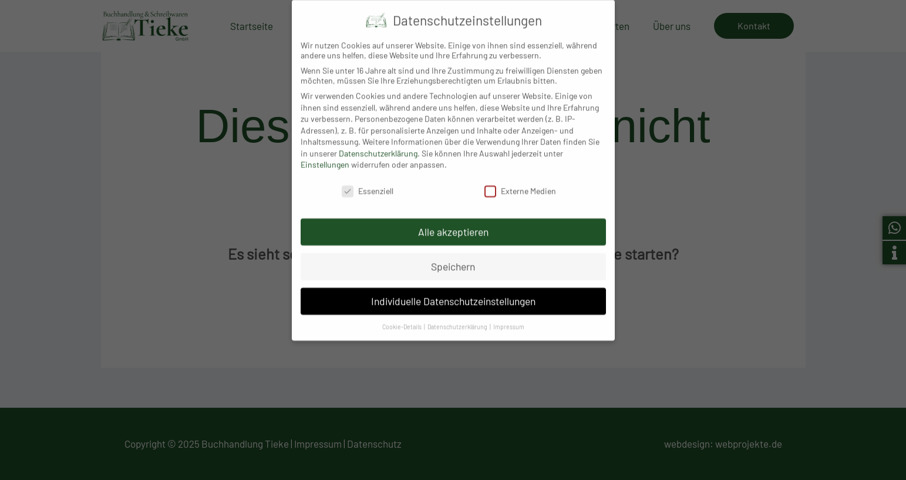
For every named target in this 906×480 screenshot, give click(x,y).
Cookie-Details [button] (402, 318)
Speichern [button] (453, 257)
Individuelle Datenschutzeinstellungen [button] (453, 292)
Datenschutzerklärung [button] (458, 318)
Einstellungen (325, 156)
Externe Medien (520, 182)
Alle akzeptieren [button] (453, 223)
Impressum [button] (508, 318)
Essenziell (367, 182)
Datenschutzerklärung (378, 145)
